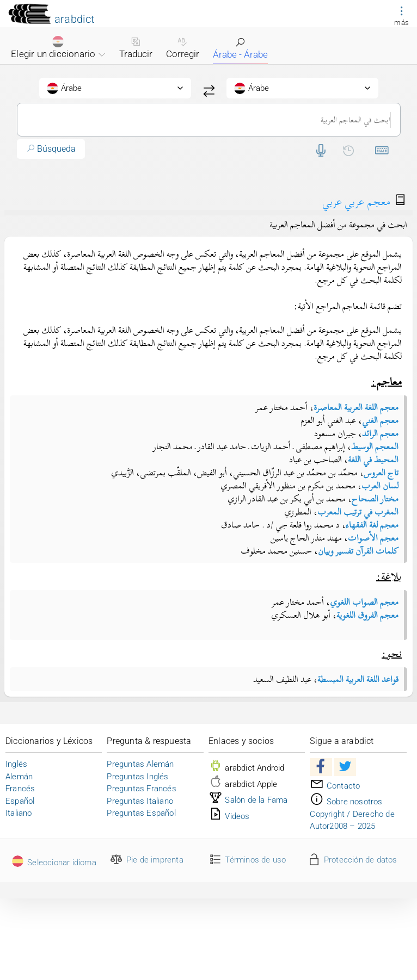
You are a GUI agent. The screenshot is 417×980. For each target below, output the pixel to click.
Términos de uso (247, 860)
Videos (229, 816)
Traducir (135, 47)
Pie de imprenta (146, 860)
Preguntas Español (141, 813)
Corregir (182, 47)
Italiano (18, 813)
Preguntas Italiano (140, 801)
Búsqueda (51, 149)
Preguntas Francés (141, 788)
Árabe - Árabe (240, 48)
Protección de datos (352, 860)
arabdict (74, 19)
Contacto (335, 786)
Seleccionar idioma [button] (53, 862)
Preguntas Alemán (140, 764)
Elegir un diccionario (58, 47)
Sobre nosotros (346, 802)
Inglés (16, 764)
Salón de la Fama (248, 800)
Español (19, 801)
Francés (20, 788)
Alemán (19, 776)
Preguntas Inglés (137, 776)
